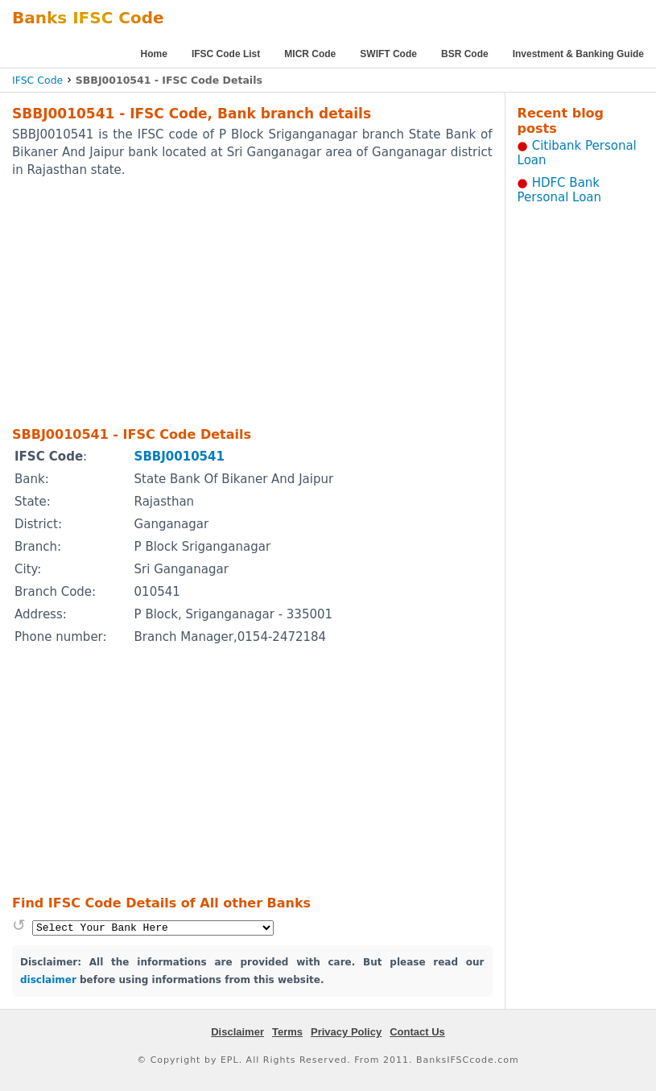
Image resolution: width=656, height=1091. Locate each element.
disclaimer (48, 980)
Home (154, 54)
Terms (287, 1032)
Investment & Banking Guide (578, 54)
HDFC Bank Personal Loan (560, 190)
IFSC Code (37, 80)
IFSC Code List (226, 54)
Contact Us (417, 1032)
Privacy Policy (346, 1032)
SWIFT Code (388, 54)
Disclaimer (237, 1032)
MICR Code (310, 54)
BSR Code (465, 54)
